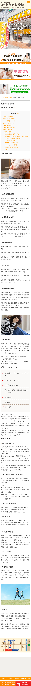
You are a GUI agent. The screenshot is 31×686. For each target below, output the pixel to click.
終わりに (6, 149)
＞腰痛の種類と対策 (8, 116)
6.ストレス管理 (11, 145)
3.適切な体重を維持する (13, 138)
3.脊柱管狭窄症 (8, 123)
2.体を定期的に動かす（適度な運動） (17, 136)
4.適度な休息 (10, 140)
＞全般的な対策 (6, 132)
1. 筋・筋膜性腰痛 (9, 118)
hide (18, 113)
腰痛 (11, 97)
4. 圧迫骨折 (7, 125)
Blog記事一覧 (4, 97)
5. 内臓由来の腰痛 (9, 127)
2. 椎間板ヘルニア (9, 121)
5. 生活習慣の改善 (11, 143)
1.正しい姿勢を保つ (12, 134)
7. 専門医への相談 (11, 147)
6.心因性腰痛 (7, 129)
